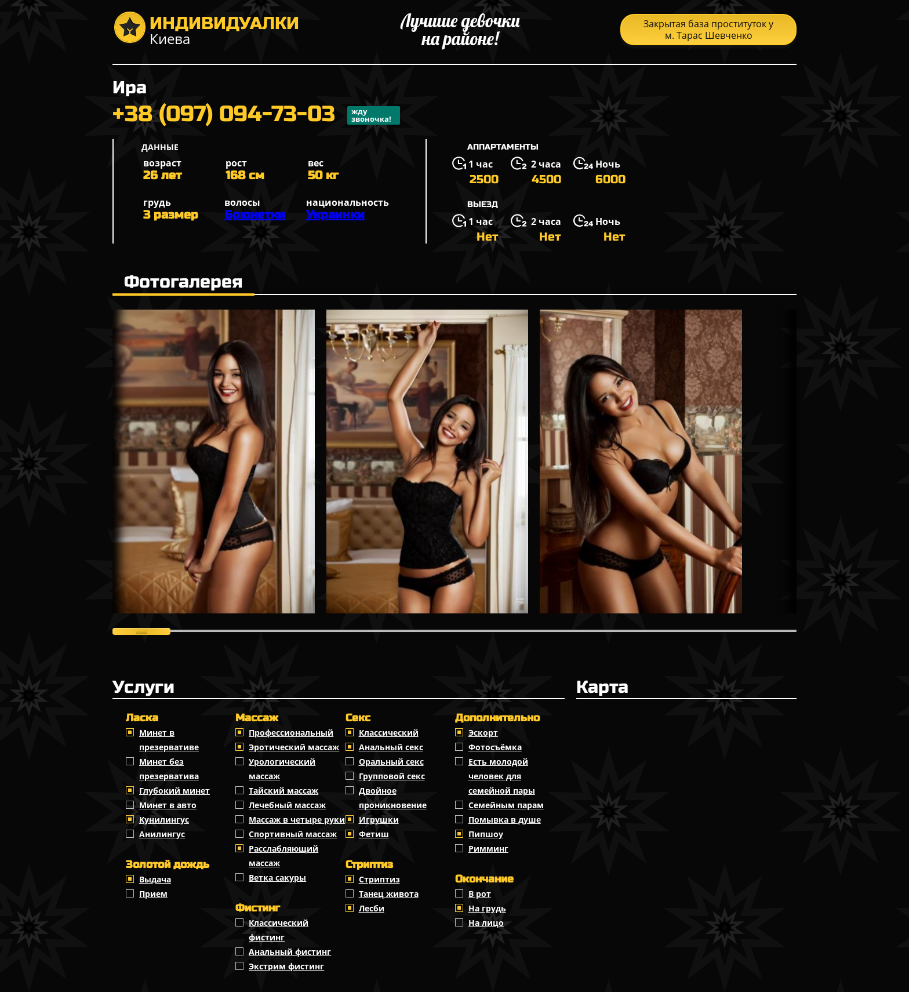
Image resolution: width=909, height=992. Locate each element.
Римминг (488, 848)
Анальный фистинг (290, 951)
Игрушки (379, 819)
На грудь (487, 908)
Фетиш (374, 834)
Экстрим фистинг (286, 966)
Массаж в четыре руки (297, 819)
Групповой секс (392, 776)
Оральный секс (391, 761)
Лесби (371, 908)
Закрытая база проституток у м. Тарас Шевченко (708, 29)
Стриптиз (379, 879)
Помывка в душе (504, 819)
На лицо (486, 922)
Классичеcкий (389, 732)
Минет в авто (168, 805)
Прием (153, 893)
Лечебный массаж (287, 805)
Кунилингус (164, 819)
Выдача (155, 879)
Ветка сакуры (277, 877)
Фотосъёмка (495, 747)
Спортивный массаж (293, 834)
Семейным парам (506, 805)
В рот (479, 893)
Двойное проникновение (393, 798)
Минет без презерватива (169, 769)
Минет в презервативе (169, 740)
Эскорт (483, 732)
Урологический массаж (282, 769)
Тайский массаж (283, 790)
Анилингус (162, 834)
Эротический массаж (294, 747)
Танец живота (389, 893)
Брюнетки (254, 215)
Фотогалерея (183, 281)
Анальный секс (391, 747)
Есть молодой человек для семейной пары (501, 776)
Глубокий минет (174, 790)
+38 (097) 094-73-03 (256, 115)
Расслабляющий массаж (283, 856)
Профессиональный (291, 732)
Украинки (335, 215)
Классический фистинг (278, 930)
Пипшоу (485, 834)
